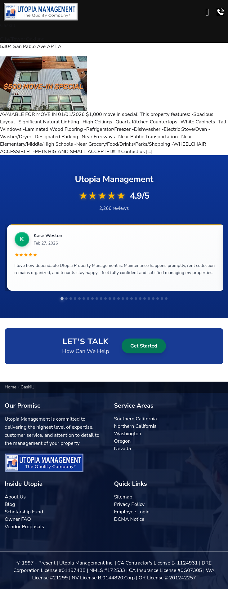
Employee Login (132, 511)
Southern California (135, 418)
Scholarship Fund (24, 511)
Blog (10, 504)
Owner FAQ (18, 519)
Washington (127, 433)
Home (11, 387)
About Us (15, 497)
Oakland (35, 39)
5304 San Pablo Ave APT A (30, 46)
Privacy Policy (129, 504)
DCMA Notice (129, 519)
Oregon (122, 441)
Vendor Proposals (24, 526)
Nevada (122, 448)
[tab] (62, 298)
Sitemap (123, 497)
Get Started (143, 346)
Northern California (135, 426)
